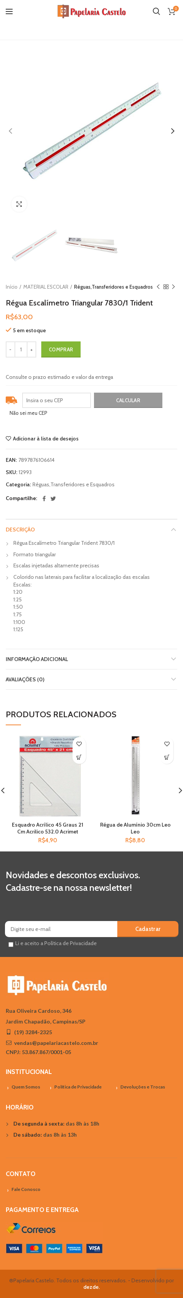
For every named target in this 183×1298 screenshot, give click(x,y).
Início (12, 287)
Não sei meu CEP (28, 413)
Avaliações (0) (25, 679)
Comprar (61, 349)
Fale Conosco (25, 1189)
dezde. (91, 1286)
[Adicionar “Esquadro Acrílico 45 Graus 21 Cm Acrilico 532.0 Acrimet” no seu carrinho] (79, 757)
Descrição (20, 529)
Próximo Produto (173, 287)
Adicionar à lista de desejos (46, 438)
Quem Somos (25, 1087)
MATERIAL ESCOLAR (45, 287)
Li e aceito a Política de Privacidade (56, 943)
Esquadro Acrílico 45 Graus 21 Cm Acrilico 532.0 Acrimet (47, 828)
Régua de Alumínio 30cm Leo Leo (135, 828)
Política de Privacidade (78, 1087)
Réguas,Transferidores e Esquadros (113, 287)
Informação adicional (37, 659)
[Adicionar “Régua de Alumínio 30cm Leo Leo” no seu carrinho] (166, 757)
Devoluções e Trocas (142, 1087)
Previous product (158, 287)
